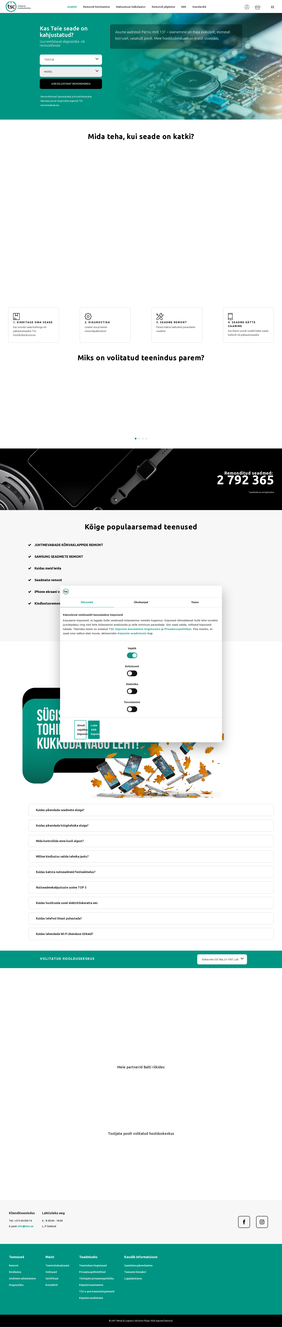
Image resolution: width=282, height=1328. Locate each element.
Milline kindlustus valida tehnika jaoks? (179, 850)
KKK (182, 13)
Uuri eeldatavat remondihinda (67, 103)
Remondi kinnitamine (97, 13)
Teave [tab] (195, 636)
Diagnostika (47, 1288)
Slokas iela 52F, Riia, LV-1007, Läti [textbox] (187, 959)
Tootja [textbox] (48, 79)
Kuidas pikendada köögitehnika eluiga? (179, 819)
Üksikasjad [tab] (141, 636)
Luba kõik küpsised (192, 701)
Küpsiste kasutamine (142, 1288)
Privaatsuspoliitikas (192, 662)
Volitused (92, 1275)
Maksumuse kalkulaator (130, 13)
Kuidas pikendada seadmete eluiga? (177, 803)
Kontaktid (93, 1288)
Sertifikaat (93, 1282)
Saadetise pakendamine (199, 1269)
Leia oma (141, 737)
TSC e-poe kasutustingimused (147, 1295)
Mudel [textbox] (48, 91)
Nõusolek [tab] (87, 636)
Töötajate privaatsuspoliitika (147, 1282)
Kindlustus (46, 1275)
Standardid (198, 13)
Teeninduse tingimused (144, 1269)
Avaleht (73, 13)
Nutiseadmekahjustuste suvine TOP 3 (178, 881)
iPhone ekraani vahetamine (89, 713)
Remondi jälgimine (162, 13)
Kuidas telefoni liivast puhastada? (175, 912)
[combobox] (68, 79)
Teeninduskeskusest (98, 1269)
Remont (44, 1269)
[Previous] (134, 1119)
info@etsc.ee (56, 1232)
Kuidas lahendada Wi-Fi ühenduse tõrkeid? (181, 927)
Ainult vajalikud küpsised (140, 701)
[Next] (148, 1119)
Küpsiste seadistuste (147, 666)
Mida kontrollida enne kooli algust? (176, 834)
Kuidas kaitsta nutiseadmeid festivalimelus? (182, 865)
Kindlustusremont (180, 713)
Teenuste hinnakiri (196, 1275)
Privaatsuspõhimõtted (143, 1275)
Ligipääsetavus (194, 1282)
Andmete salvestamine (53, 1282)
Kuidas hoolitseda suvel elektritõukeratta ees (183, 896)
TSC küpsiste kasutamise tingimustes (148, 662)
